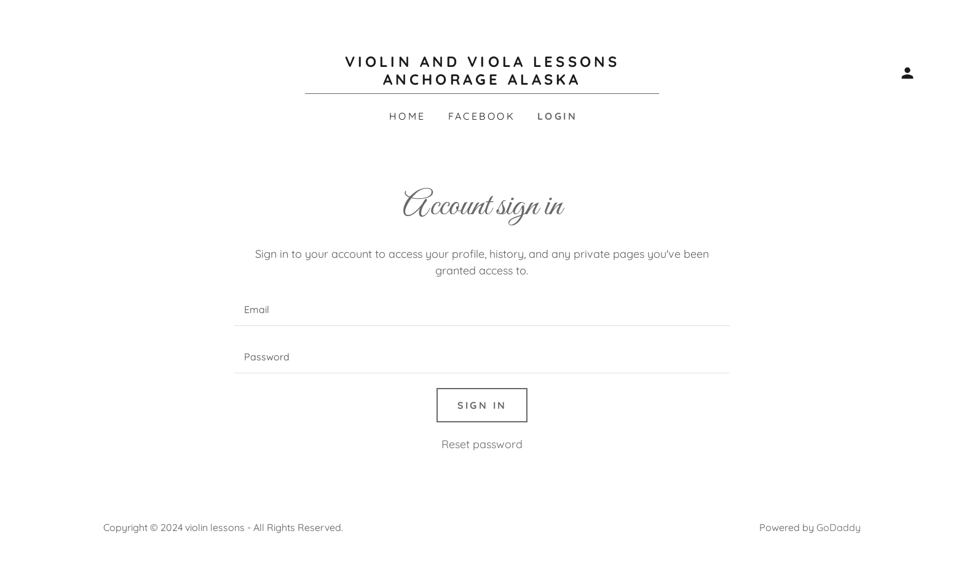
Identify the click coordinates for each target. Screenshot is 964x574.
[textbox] (481, 309)
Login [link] (557, 116)
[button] (907, 73)
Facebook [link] (481, 116)
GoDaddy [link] (838, 527)
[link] (482, 81)
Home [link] (407, 116)
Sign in (482, 405)
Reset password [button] (482, 444)
